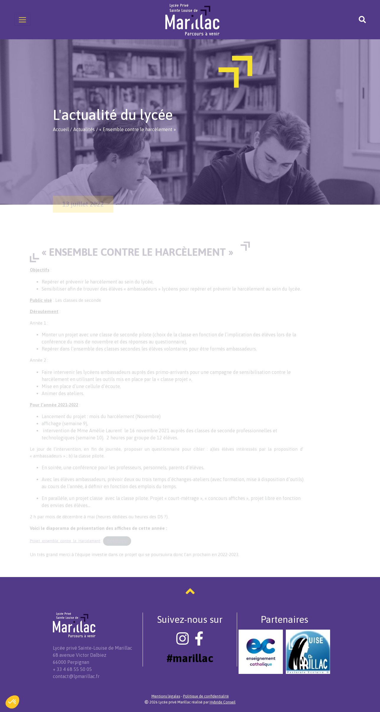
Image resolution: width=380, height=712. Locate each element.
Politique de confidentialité (206, 696)
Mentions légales (165, 696)
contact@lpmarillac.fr (76, 676)
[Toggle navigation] (22, 20)
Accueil (61, 129)
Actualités (84, 129)
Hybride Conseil (223, 702)
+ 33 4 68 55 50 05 (72, 669)
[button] (12, 702)
